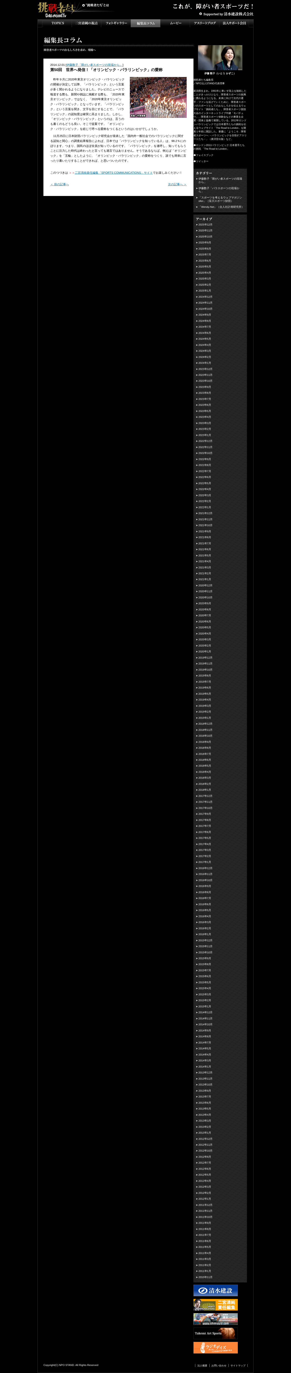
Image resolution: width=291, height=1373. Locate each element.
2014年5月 (204, 1048)
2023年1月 (204, 435)
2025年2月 (204, 284)
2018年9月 (204, 742)
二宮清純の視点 (86, 23)
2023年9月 (204, 387)
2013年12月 (205, 1072)
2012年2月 (204, 1193)
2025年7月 (204, 254)
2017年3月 (204, 850)
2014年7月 (204, 1042)
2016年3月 (204, 922)
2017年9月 (204, 814)
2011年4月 (204, 1253)
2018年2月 (204, 784)
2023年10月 (205, 380)
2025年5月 (204, 266)
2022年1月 (204, 507)
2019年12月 (205, 657)
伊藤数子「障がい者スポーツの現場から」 (94, 65)
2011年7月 (204, 1235)
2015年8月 (204, 964)
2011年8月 (204, 1229)
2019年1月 (204, 717)
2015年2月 (204, 1000)
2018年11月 (205, 730)
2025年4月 (204, 272)
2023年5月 (204, 411)
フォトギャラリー (116, 23)
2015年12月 (205, 940)
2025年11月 (205, 230)
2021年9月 (204, 531)
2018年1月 (204, 789)
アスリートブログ (204, 23)
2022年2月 (204, 501)
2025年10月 (205, 236)
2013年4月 (204, 1114)
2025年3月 (204, 278)
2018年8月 (204, 747)
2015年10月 (205, 952)
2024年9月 (204, 314)
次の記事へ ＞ (177, 184)
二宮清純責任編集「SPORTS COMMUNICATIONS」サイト (114, 172)
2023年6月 (204, 405)
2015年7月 (204, 970)
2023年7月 (204, 399)
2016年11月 (205, 874)
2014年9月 (204, 1030)
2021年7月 (204, 543)
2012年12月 (205, 1139)
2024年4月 (204, 345)
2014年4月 (204, 1054)
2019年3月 (204, 705)
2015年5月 (204, 982)
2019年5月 (204, 693)
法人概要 (202, 1365)
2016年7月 (204, 898)
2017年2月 (204, 856)
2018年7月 (204, 754)
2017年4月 (204, 844)
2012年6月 (204, 1168)
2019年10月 (205, 669)
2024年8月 (204, 321)
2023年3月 (204, 423)
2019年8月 (204, 675)
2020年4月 (204, 633)
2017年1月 (204, 862)
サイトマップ (238, 1365)
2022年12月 (205, 441)
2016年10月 (205, 880)
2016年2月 (204, 928)
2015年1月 (204, 1006)
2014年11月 (205, 1018)
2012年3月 (204, 1186)
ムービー (175, 23)
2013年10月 (205, 1084)
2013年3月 (204, 1120)
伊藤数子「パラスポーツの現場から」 (218, 190)
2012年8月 (204, 1156)
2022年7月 (204, 471)
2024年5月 (204, 338)
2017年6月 (204, 832)
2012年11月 (205, 1144)
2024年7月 (204, 326)
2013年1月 (204, 1132)
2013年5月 (204, 1108)
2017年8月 (204, 820)
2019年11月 (205, 663)
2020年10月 (205, 597)
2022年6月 (204, 477)
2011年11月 (205, 1210)
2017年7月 (204, 826)
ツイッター (202, 161)
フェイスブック (204, 155)
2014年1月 (204, 1066)
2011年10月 (205, 1217)
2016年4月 (204, 916)
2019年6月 (204, 687)
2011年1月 (204, 1271)
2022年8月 (204, 465)
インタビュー (145, 23)
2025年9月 (204, 242)
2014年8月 (204, 1036)
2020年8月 (204, 609)
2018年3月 (204, 777)
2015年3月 (204, 994)
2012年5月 (204, 1174)
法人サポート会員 (234, 23)
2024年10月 (205, 308)
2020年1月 (204, 651)
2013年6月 (204, 1102)
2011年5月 (204, 1247)
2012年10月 (205, 1150)
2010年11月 (205, 1277)
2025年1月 (204, 290)
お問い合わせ (218, 1365)
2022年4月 (204, 489)
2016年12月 (205, 868)
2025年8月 (204, 248)
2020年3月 (204, 639)
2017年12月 (205, 796)
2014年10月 (205, 1024)
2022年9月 (204, 459)
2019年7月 (204, 681)
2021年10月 (205, 525)
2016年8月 (204, 892)
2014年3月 (204, 1060)
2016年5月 (204, 910)
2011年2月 (204, 1265)
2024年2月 (204, 357)
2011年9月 (204, 1223)
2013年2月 (204, 1126)
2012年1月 (204, 1198)
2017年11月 (205, 802)
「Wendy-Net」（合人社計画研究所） (221, 207)
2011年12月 (205, 1205)
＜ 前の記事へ (59, 184)
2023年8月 (204, 393)
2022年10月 (205, 453)
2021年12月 (205, 513)
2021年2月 (204, 573)
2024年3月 (204, 350)
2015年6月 (204, 976)
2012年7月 (204, 1162)
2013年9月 (204, 1090)
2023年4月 (204, 417)
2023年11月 (205, 375)
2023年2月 (204, 429)
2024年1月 (204, 363)
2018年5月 (204, 765)
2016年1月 (204, 934)
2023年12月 (205, 369)
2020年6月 (204, 621)
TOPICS (57, 23)
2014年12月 (205, 1012)
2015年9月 (204, 958)
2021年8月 (204, 537)
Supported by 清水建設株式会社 (226, 13)
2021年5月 (204, 555)
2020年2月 (204, 645)
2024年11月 (205, 302)
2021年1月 (204, 579)
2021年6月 (204, 549)
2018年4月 (204, 772)
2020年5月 (204, 627)
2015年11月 (205, 946)
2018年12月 (205, 723)
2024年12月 (205, 296)
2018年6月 (204, 759)
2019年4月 (204, 699)
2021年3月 (204, 567)
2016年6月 (204, 904)
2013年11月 (205, 1078)
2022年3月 (204, 495)
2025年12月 (205, 224)
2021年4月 (204, 561)
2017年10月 (205, 808)
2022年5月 (204, 483)
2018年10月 (205, 735)
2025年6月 (204, 260)
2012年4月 (204, 1181)
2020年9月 (204, 603)
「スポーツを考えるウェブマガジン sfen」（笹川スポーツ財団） (220, 199)
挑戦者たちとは (95, 5)
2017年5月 (204, 838)
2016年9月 (204, 886)
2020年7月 (204, 615)
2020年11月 (205, 591)
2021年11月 (205, 519)
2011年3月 (204, 1259)
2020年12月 (205, 585)
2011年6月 (204, 1241)
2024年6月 (204, 333)
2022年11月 (205, 447)
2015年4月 (204, 988)
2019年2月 (204, 711)
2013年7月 (204, 1096)
